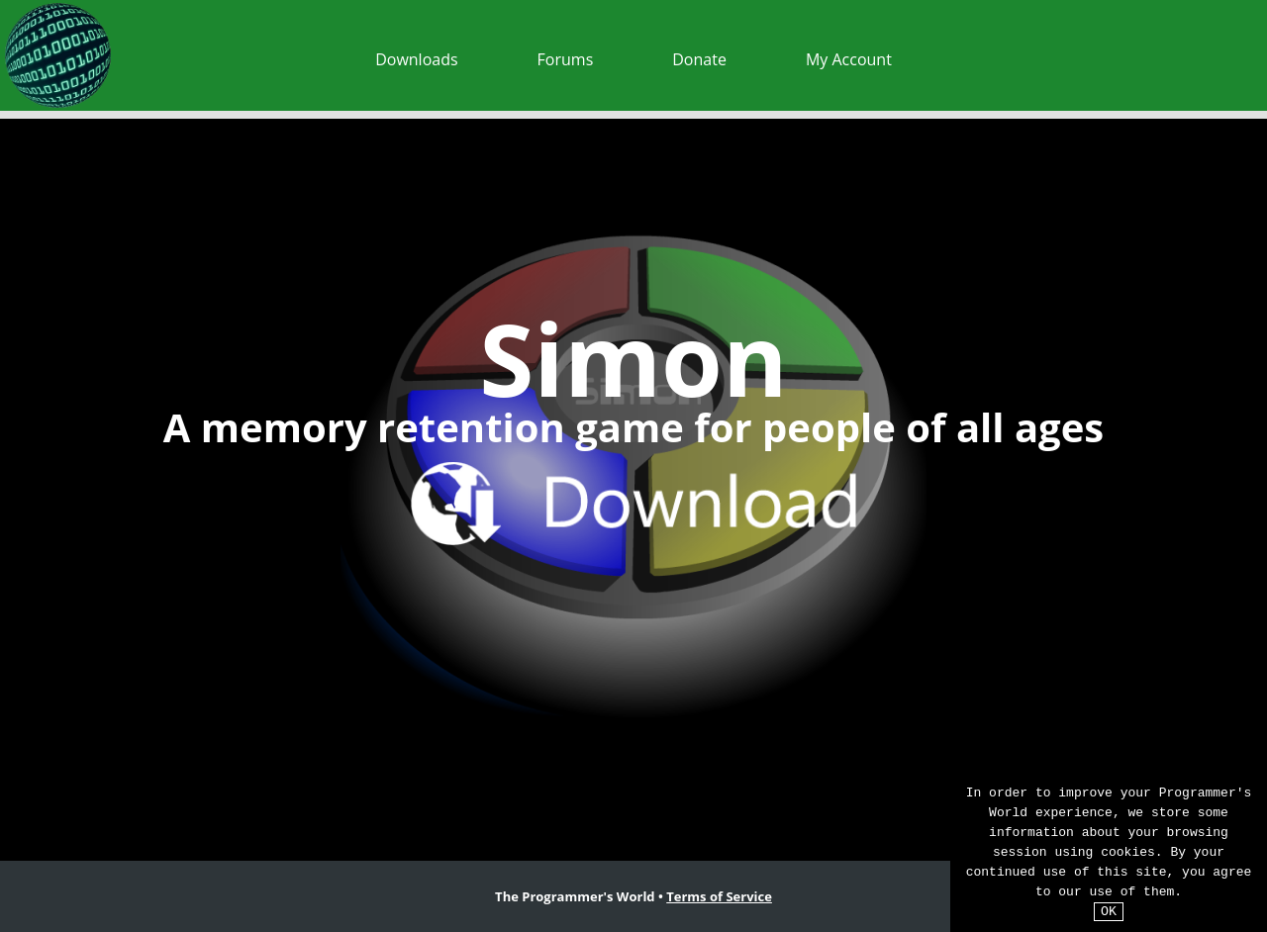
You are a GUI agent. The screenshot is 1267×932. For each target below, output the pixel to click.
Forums (565, 59)
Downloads (416, 59)
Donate (699, 59)
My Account (849, 59)
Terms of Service (719, 896)
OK (1109, 911)
